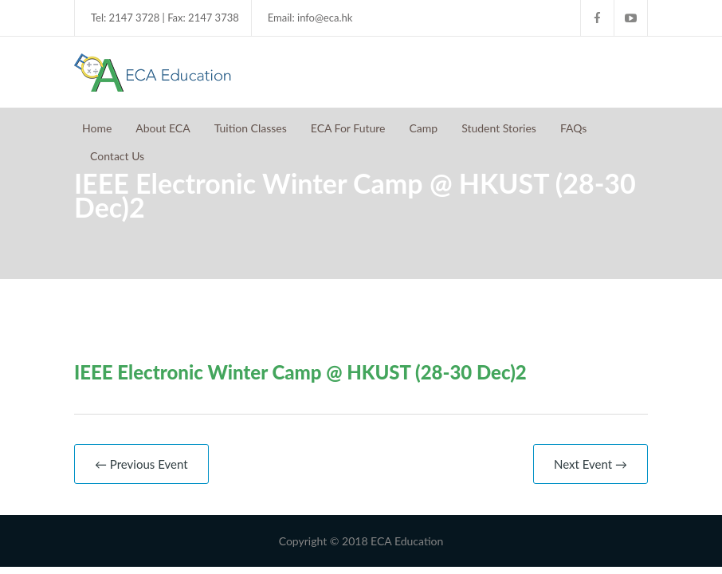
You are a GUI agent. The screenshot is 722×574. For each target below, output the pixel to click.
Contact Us (117, 156)
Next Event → (590, 464)
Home (97, 128)
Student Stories (498, 128)
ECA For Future (348, 128)
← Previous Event (141, 464)
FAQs (573, 128)
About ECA (162, 128)
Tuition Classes (250, 128)
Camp (423, 128)
